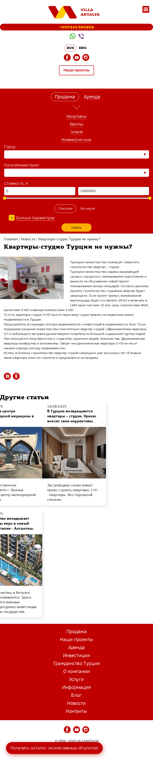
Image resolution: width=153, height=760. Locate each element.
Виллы (76, 124)
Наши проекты (76, 70)
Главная (11, 239)
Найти (77, 227)
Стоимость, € (16, 183)
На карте (87, 208)
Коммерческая (76, 139)
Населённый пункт (21, 165)
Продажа (76, 631)
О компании (76, 671)
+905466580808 (76, 27)
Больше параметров (35, 218)
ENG (82, 48)
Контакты (76, 711)
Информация (76, 687)
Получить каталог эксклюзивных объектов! (54, 747)
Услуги (76, 679)
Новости (28, 239)
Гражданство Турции (76, 663)
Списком (65, 208)
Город (9, 147)
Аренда (76, 647)
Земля (76, 131)
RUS (70, 48)
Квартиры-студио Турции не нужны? (69, 239)
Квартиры (76, 116)
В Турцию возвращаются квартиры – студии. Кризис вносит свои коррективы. (71, 416)
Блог (76, 695)
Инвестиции (76, 655)
